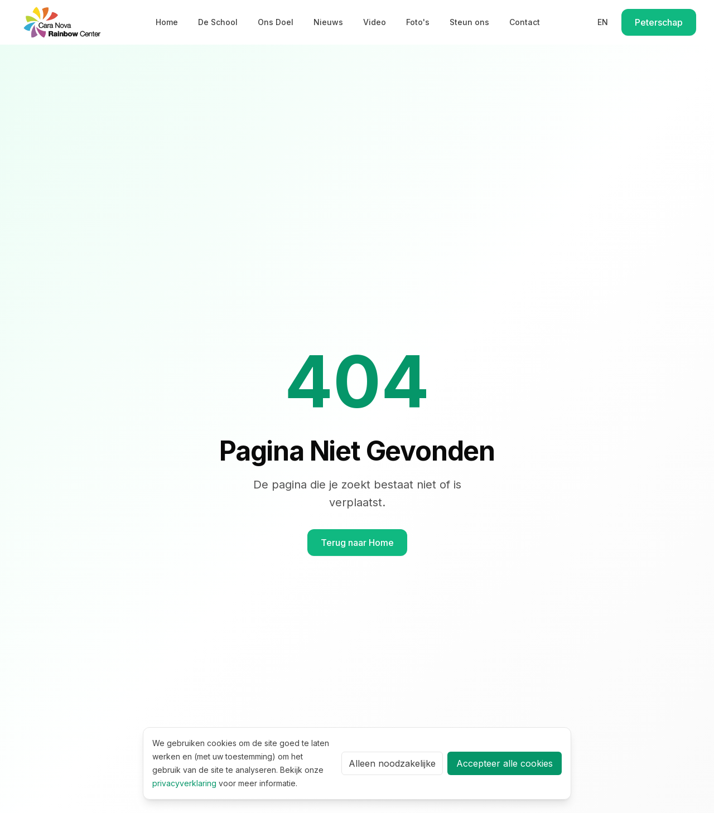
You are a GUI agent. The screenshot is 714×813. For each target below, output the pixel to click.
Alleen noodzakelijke (392, 763)
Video (374, 22)
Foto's (418, 22)
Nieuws (328, 22)
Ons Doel (275, 22)
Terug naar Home (357, 542)
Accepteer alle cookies (504, 763)
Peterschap (659, 22)
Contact (524, 22)
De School (218, 22)
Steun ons (469, 22)
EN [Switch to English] (602, 22)
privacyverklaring (184, 783)
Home (167, 22)
